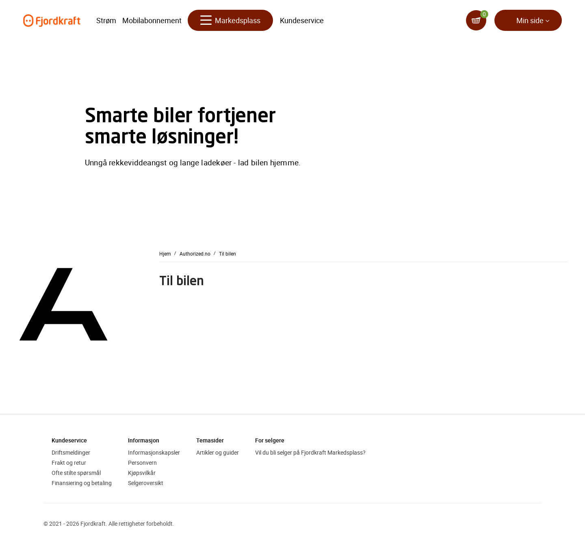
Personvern (142, 462)
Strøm (106, 20)
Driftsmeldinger (71, 452)
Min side (530, 20)
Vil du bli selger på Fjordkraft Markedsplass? (310, 452)
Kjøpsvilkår (142, 473)
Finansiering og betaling (82, 483)
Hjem (165, 253)
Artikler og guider (217, 452)
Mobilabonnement (152, 20)
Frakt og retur (69, 462)
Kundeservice (302, 20)
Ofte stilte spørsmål (76, 473)
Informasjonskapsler (154, 452)
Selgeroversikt (145, 483)
